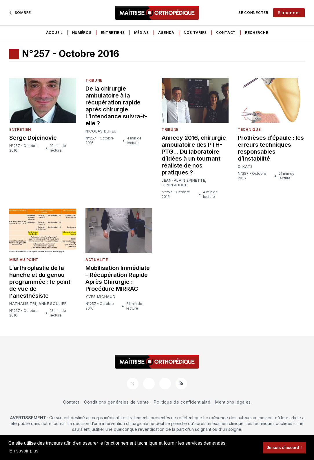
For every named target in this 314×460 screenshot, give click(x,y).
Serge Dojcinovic (33, 137)
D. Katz (245, 166)
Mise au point (24, 259)
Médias (141, 32)
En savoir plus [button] (24, 450)
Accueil (54, 32)
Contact (226, 32)
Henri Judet (174, 185)
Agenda (166, 32)
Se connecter (253, 12)
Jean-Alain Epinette (183, 180)
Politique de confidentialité (182, 402)
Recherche (256, 32)
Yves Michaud (100, 297)
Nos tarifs (195, 32)
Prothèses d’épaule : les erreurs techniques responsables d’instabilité (271, 148)
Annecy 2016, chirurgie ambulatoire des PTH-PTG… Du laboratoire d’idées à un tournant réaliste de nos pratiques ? (194, 155)
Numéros (82, 32)
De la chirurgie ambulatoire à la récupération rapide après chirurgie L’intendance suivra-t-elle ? (116, 106)
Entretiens (113, 32)
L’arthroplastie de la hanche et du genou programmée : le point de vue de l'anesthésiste (39, 281)
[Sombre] (20, 13)
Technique (249, 129)
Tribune (93, 80)
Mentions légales (233, 402)
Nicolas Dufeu (101, 131)
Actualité (96, 259)
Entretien (20, 129)
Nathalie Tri (22, 303)
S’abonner (289, 12)
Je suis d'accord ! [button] (284, 447)
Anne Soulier (53, 303)
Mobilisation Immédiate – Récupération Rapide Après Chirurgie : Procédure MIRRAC (117, 278)
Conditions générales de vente (116, 402)
